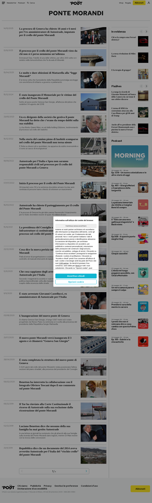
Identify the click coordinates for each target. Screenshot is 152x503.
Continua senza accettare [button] (76, 226)
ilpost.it (78, 266)
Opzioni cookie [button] (76, 282)
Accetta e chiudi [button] (76, 276)
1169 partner (64, 263)
